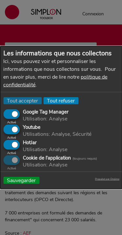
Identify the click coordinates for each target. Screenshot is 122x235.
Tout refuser (61, 100)
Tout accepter (22, 100)
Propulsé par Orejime (107, 179)
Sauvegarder (21, 180)
